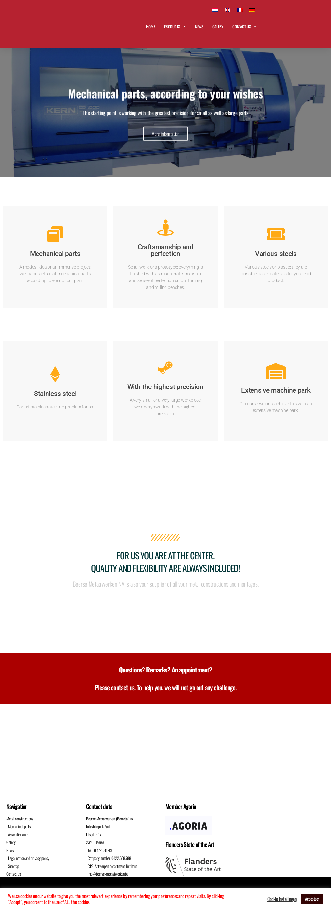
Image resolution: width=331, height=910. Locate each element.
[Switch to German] (252, 9)
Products (175, 26)
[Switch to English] (227, 9)
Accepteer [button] (312, 898)
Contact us (244, 26)
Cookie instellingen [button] (282, 899)
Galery (217, 26)
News (199, 26)
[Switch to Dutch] (215, 9)
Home (150, 26)
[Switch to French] (240, 9)
